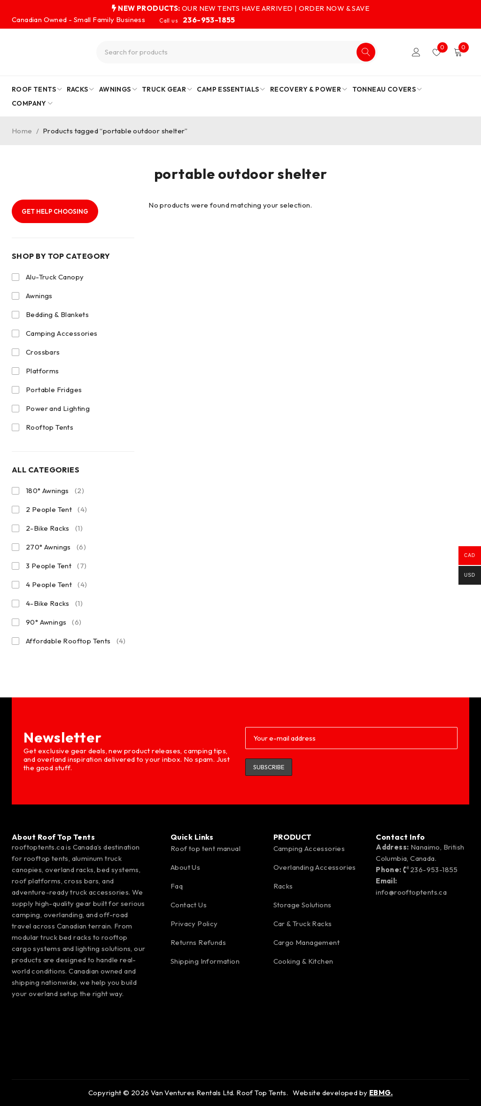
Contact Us (189, 904)
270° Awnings (56, 547)
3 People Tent (56, 566)
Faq (177, 886)
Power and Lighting (58, 408)
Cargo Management (306, 942)
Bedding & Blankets (57, 314)
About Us (185, 867)
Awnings (39, 295)
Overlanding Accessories (314, 867)
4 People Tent (56, 584)
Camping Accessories (62, 333)
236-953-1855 (209, 19)
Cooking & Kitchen (303, 961)
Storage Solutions (302, 904)
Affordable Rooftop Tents (76, 641)
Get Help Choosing (55, 211)
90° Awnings (54, 622)
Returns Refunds (198, 942)
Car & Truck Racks (302, 923)
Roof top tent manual (205, 848)
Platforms (42, 370)
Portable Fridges (54, 389)
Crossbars (43, 352)
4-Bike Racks (54, 603)
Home (22, 130)
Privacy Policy (194, 923)
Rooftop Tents (49, 427)
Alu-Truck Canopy (55, 276)
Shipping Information (205, 961)
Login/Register (416, 52)
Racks (283, 886)
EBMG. (381, 1092)
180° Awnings (55, 490)
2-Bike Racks (54, 528)
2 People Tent (56, 509)
